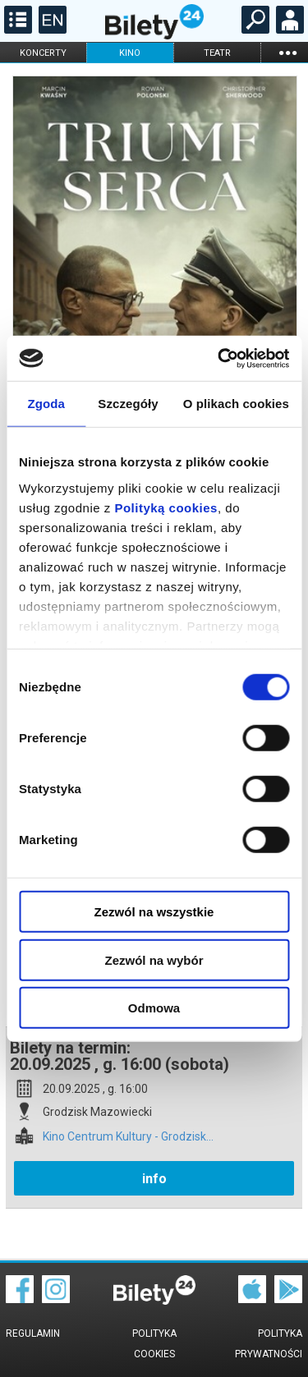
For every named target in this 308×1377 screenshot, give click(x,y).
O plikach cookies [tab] (236, 404)
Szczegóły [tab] (128, 404)
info (154, 1179)
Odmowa (154, 1008)
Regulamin (33, 1333)
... (287, 52)
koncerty (43, 53)
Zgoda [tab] (46, 404)
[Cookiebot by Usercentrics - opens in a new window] (219, 358)
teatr (217, 53)
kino (129, 53)
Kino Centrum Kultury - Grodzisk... (128, 1137)
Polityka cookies (154, 1344)
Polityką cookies (166, 507)
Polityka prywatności (268, 1344)
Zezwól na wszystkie (154, 912)
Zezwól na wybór (153, 959)
